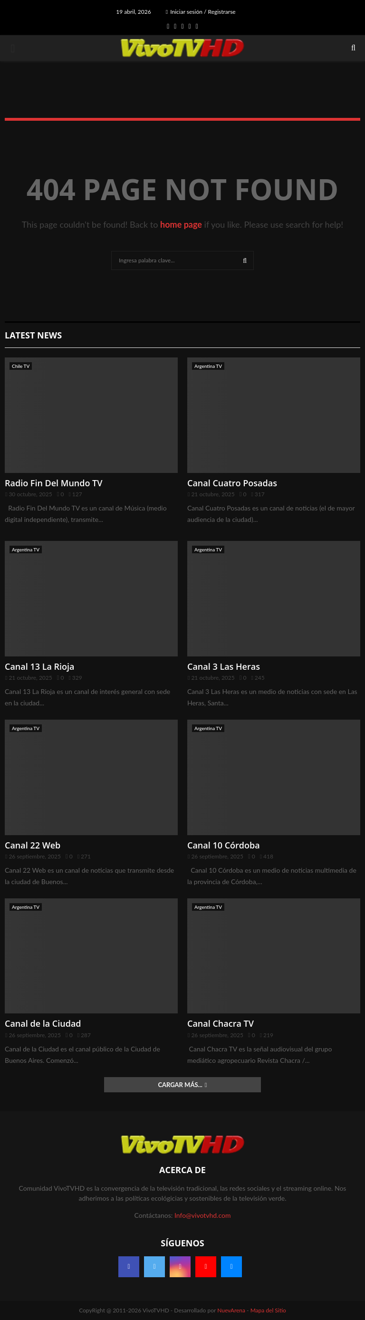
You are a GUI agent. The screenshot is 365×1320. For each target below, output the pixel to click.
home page (181, 224)
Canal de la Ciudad (43, 1023)
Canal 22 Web (32, 845)
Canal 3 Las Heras (223, 666)
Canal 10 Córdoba (223, 845)
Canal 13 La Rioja (40, 666)
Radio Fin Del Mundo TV (54, 483)
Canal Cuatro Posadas (232, 483)
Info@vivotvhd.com (202, 1215)
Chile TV (20, 366)
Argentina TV (208, 366)
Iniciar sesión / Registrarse (201, 11)
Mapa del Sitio (268, 1310)
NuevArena (231, 1310)
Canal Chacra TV (220, 1023)
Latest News (33, 335)
